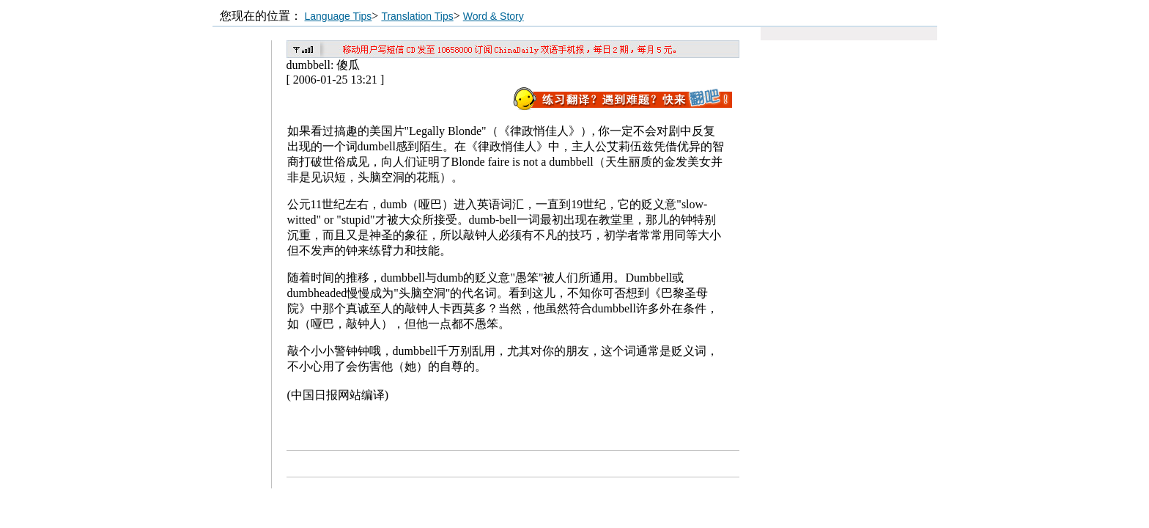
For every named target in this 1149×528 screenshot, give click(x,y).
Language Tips (338, 16)
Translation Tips (417, 16)
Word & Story (493, 16)
